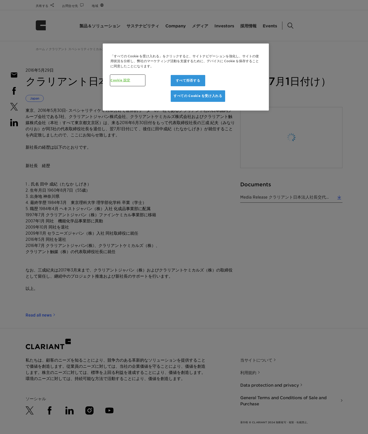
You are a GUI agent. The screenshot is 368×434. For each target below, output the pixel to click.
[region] (186, 77)
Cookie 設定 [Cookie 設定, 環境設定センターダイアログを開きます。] (120, 80)
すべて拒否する (188, 80)
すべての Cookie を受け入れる (198, 96)
